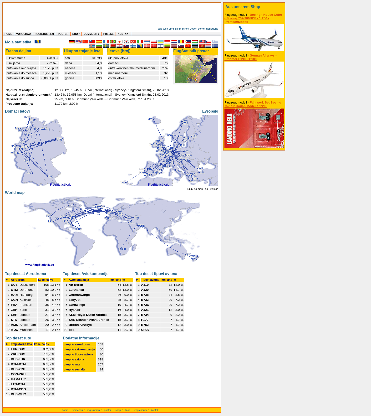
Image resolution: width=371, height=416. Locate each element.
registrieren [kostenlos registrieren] (93, 410)
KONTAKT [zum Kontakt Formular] (124, 33)
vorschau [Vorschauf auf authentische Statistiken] (77, 410)
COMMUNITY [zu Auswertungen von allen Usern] (91, 33)
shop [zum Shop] (118, 410)
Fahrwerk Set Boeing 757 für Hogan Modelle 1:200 (252, 104)
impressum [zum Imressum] (140, 410)
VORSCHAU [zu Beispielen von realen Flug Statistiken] (23, 33)
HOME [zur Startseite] (8, 33)
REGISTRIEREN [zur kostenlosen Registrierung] (44, 33)
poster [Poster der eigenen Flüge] (107, 410)
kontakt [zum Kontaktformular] (155, 410)
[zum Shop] (254, 7)
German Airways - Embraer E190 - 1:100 (250, 57)
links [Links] (127, 410)
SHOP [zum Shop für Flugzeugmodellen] (76, 33)
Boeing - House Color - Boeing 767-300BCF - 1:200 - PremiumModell (253, 18)
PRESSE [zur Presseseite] (108, 33)
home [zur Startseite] (65, 410)
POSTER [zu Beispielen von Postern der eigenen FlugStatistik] (63, 33)
